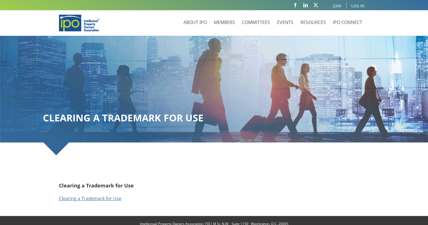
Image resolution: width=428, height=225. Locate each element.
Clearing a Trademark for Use (90, 198)
